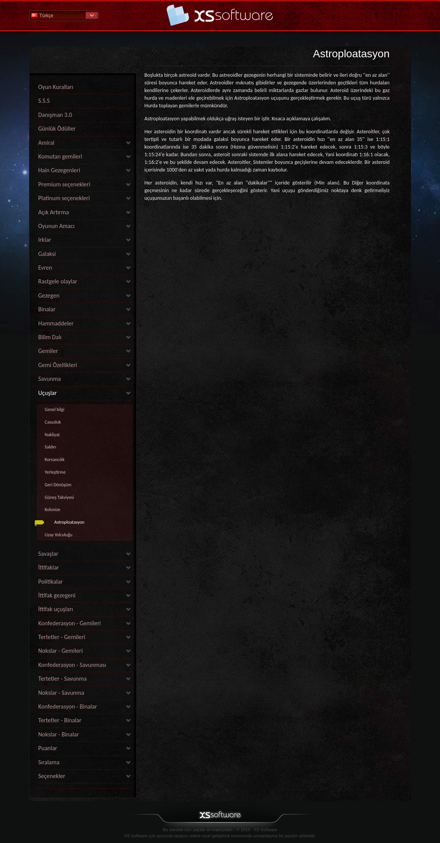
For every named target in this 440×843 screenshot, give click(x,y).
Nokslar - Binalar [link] (58, 734)
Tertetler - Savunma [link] (62, 678)
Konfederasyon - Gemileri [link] (69, 623)
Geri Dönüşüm (58, 484)
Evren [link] (45, 267)
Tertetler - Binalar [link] (59, 720)
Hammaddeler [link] (56, 323)
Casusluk (53, 422)
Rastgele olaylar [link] (57, 281)
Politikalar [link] (50, 581)
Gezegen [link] (49, 295)
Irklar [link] (44, 239)
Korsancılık (55, 459)
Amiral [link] (46, 142)
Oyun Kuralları (55, 87)
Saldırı (50, 447)
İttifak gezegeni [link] (56, 595)
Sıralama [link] (49, 762)
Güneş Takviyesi (59, 497)
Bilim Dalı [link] (49, 337)
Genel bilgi (55, 409)
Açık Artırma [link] (53, 212)
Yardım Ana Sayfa (220, 15)
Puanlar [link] (47, 748)
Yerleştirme (55, 472)
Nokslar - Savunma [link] (61, 692)
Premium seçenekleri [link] (64, 184)
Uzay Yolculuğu (58, 534)
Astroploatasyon (69, 522)
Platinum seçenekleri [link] (64, 198)
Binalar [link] (46, 309)
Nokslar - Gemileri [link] (60, 650)
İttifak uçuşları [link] (55, 609)
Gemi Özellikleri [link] (57, 365)
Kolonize (52, 509)
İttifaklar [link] (48, 567)
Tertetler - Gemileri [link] (61, 637)
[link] (85, 787)
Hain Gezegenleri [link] (59, 170)
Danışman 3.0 (55, 114)
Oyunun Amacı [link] (56, 226)
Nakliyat (52, 434)
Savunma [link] (49, 378)
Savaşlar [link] (48, 553)
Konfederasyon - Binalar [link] (67, 706)
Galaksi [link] (47, 253)
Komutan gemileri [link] (60, 156)
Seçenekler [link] (51, 776)
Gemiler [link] (48, 350)
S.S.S (44, 100)
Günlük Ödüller (57, 128)
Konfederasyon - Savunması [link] (72, 664)
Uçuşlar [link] (47, 392)
